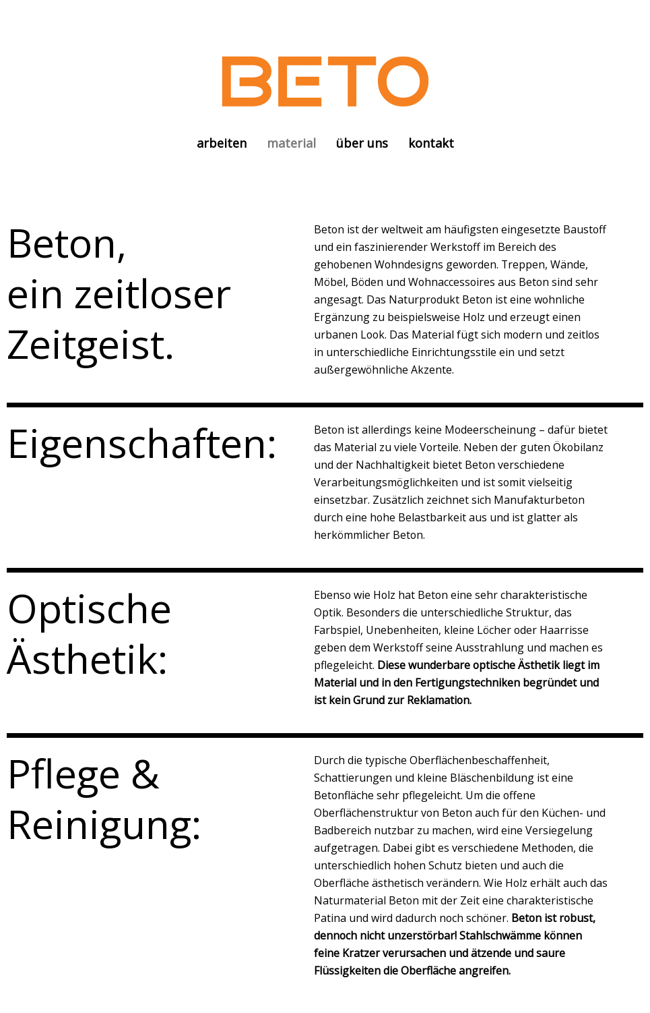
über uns (362, 143)
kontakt (431, 143)
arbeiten (222, 143)
